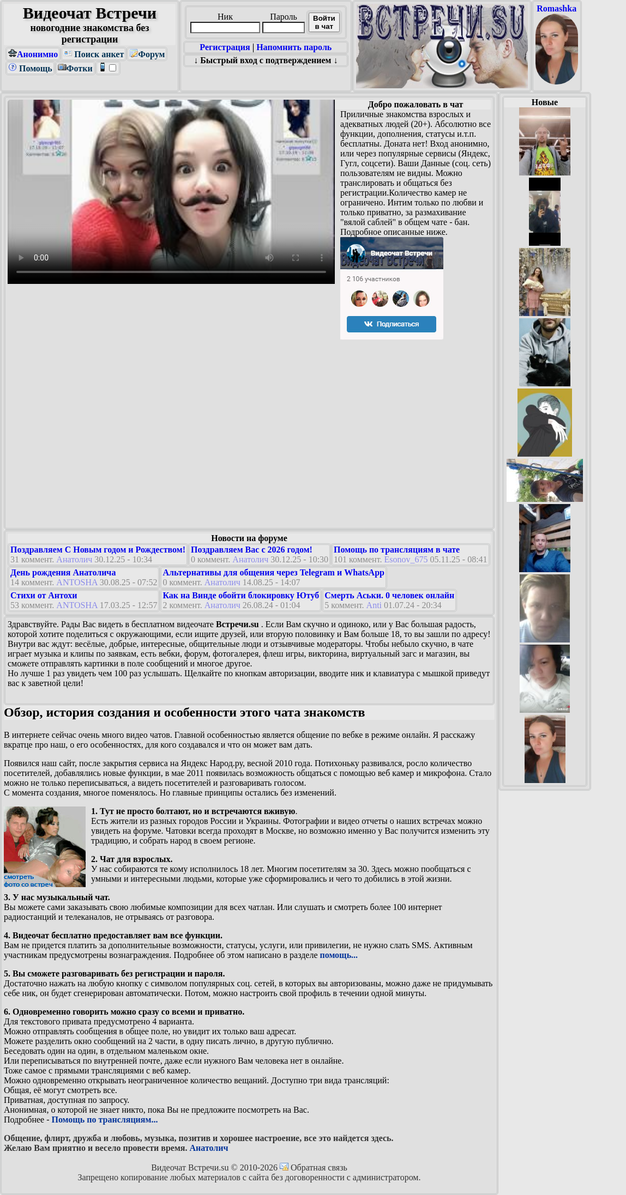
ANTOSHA (76, 582)
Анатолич (74, 559)
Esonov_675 (406, 559)
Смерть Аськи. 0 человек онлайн (389, 595)
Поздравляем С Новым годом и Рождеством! (97, 549)
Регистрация (225, 47)
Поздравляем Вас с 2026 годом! (251, 549)
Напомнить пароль (294, 47)
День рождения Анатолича (63, 572)
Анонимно (33, 54)
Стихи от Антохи (43, 595)
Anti (374, 605)
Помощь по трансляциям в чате (397, 549)
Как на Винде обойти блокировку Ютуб (240, 595)
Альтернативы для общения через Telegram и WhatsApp (273, 572)
